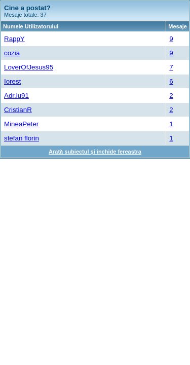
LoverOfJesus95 (28, 67)
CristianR (18, 110)
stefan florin (21, 138)
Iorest (12, 81)
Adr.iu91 (16, 95)
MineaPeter (21, 124)
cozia (12, 53)
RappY (14, 39)
